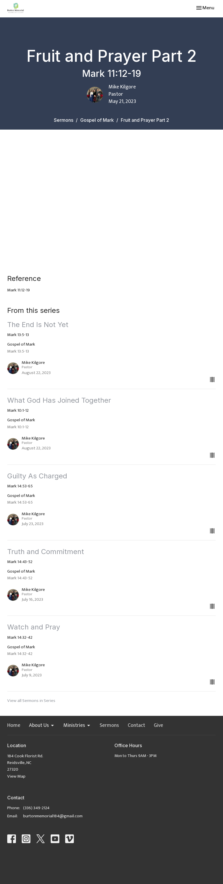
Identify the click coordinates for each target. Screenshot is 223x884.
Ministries (77, 726)
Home (13, 726)
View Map (16, 776)
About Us (42, 726)
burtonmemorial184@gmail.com (53, 816)
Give (158, 726)
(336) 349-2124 (36, 808)
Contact (136, 726)
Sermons (63, 120)
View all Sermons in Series (31, 700)
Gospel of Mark (97, 120)
